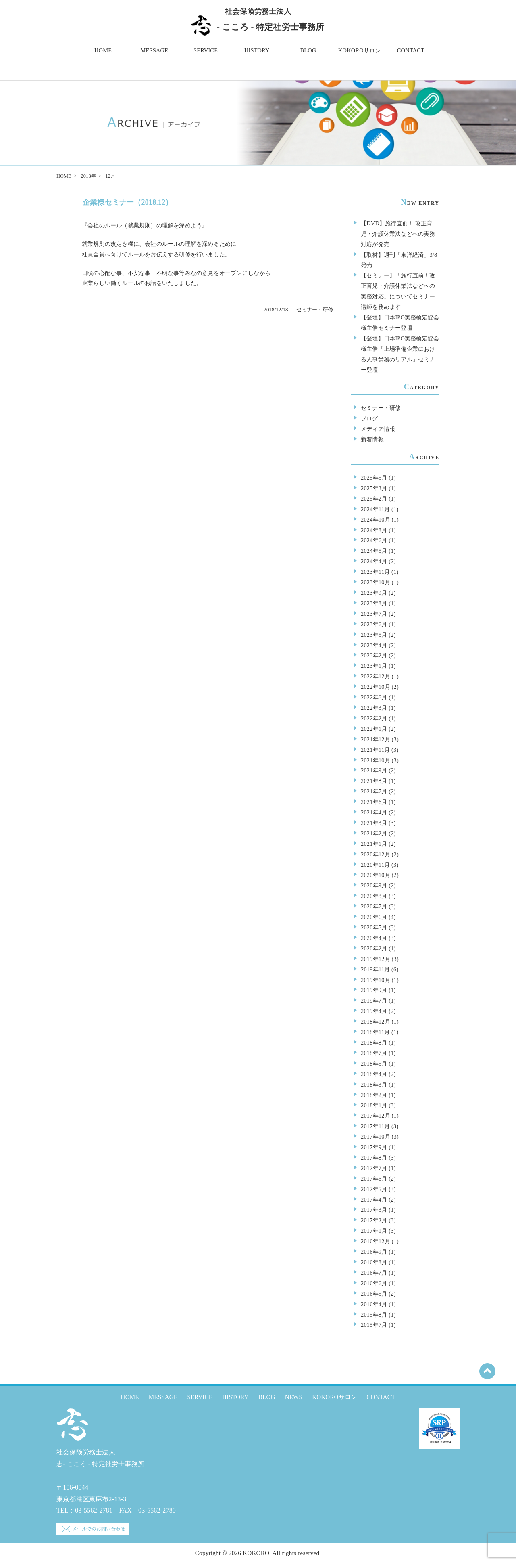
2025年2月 (374, 498)
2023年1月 (374, 666)
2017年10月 (375, 1136)
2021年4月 (374, 812)
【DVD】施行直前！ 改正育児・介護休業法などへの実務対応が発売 (398, 234)
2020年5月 (374, 927)
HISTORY (257, 50)
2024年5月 (374, 551)
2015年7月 (374, 1325)
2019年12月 (375, 959)
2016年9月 (374, 1251)
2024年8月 (374, 530)
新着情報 (372, 439)
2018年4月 (374, 1074)
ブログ (369, 418)
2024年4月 (374, 561)
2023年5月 (374, 634)
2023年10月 (375, 582)
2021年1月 (374, 844)
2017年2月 (374, 1220)
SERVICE (206, 50)
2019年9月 (374, 990)
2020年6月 (374, 917)
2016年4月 (374, 1304)
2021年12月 (375, 739)
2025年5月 (374, 477)
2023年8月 (374, 603)
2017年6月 (374, 1178)
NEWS (293, 1397)
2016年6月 (374, 1283)
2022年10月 (375, 687)
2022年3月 (374, 708)
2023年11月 (375, 572)
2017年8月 (374, 1157)
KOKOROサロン (359, 50)
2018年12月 (375, 1021)
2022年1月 (374, 729)
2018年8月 (374, 1042)
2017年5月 (374, 1189)
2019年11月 (375, 969)
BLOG (308, 50)
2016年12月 (375, 1241)
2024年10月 (375, 519)
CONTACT (410, 50)
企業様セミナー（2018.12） (128, 202)
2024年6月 (374, 540)
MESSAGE (155, 50)
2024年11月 (375, 509)
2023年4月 (374, 645)
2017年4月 (374, 1199)
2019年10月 (375, 980)
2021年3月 (374, 823)
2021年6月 (374, 802)
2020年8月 (374, 896)
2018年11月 (375, 1032)
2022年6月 (374, 697)
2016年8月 (374, 1262)
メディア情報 (378, 429)
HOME (103, 50)
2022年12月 (375, 676)
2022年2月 (374, 718)
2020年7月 (374, 906)
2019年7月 (374, 1000)
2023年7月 (374, 614)
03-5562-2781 (93, 1510)
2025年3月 (374, 488)
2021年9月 (374, 770)
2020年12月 (375, 854)
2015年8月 (374, 1314)
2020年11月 (375, 865)
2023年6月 (374, 624)
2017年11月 (375, 1126)
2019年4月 (374, 1011)
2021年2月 (374, 833)
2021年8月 (374, 781)
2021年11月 (375, 750)
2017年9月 (374, 1147)
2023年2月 (374, 655)
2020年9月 (374, 885)
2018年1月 (374, 1105)
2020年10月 (375, 875)
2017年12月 (375, 1115)
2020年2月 (374, 948)
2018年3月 (374, 1084)
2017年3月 (374, 1209)
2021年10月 (375, 760)
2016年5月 (374, 1293)
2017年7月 (374, 1168)
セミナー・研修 (314, 310)
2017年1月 (374, 1230)
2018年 (88, 176)
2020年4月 (374, 938)
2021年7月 (374, 791)
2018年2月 (374, 1095)
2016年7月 (374, 1272)
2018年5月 (374, 1063)
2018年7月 (374, 1053)
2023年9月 (374, 593)
